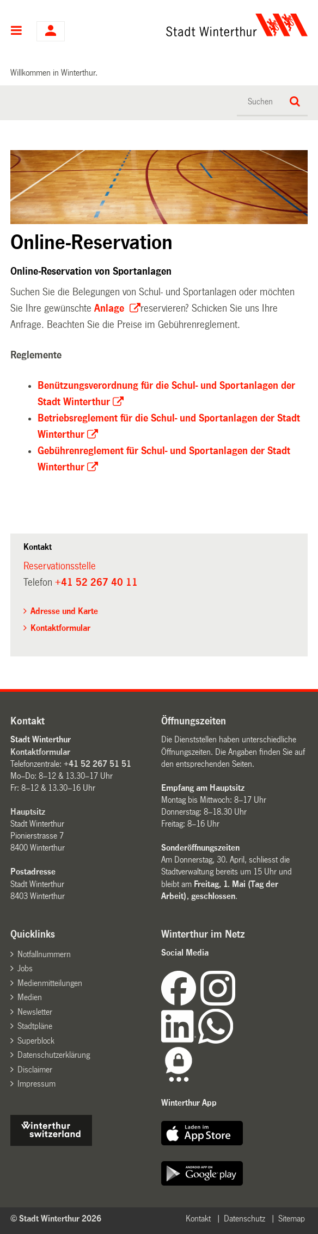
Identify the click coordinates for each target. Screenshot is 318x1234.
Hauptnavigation (16, 31)
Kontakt (198, 1218)
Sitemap (291, 1218)
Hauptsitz (27, 811)
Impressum (36, 1083)
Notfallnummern (44, 954)
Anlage (110, 308)
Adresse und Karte (64, 611)
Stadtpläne (34, 1026)
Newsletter (34, 1011)
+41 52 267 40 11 (96, 582)
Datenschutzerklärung (53, 1054)
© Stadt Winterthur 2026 (55, 1218)
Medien (29, 997)
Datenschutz (244, 1218)
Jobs (25, 968)
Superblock (35, 1040)
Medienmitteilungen (49, 983)
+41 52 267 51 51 (97, 763)
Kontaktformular (60, 627)
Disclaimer (34, 1069)
